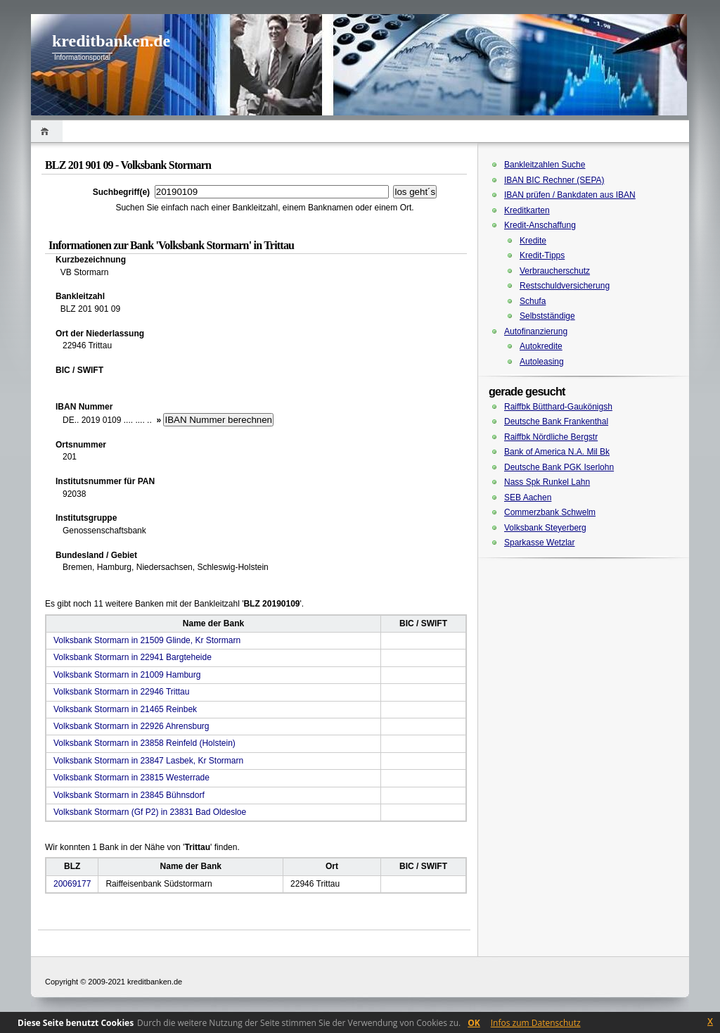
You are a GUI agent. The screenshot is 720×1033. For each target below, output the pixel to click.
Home (47, 131)
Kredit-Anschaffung (540, 225)
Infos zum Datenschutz (536, 1023)
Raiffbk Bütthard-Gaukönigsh (558, 407)
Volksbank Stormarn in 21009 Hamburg (126, 675)
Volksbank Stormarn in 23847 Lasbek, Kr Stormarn (148, 761)
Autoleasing (542, 362)
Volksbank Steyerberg (545, 528)
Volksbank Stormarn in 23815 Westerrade (131, 777)
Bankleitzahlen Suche (544, 165)
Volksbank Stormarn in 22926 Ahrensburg (131, 726)
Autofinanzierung (535, 331)
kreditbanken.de (111, 41)
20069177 (72, 884)
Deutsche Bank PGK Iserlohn (559, 467)
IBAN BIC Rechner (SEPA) (554, 180)
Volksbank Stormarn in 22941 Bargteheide (132, 657)
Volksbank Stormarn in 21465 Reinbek (125, 709)
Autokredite (541, 346)
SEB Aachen (527, 497)
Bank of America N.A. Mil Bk (557, 452)
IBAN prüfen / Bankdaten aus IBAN (570, 195)
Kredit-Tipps (542, 255)
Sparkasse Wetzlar (539, 542)
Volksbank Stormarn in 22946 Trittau (121, 692)
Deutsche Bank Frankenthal (556, 421)
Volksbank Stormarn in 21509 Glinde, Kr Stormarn (146, 640)
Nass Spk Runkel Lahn (547, 482)
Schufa (533, 301)
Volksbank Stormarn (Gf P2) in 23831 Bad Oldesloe (149, 812)
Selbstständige (547, 316)
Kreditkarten (527, 210)
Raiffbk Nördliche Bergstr (551, 437)
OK (474, 1023)
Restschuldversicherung (565, 286)
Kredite (533, 241)
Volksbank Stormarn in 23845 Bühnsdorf (129, 795)
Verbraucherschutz (555, 271)
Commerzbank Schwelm (550, 512)
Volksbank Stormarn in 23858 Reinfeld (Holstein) (144, 743)
